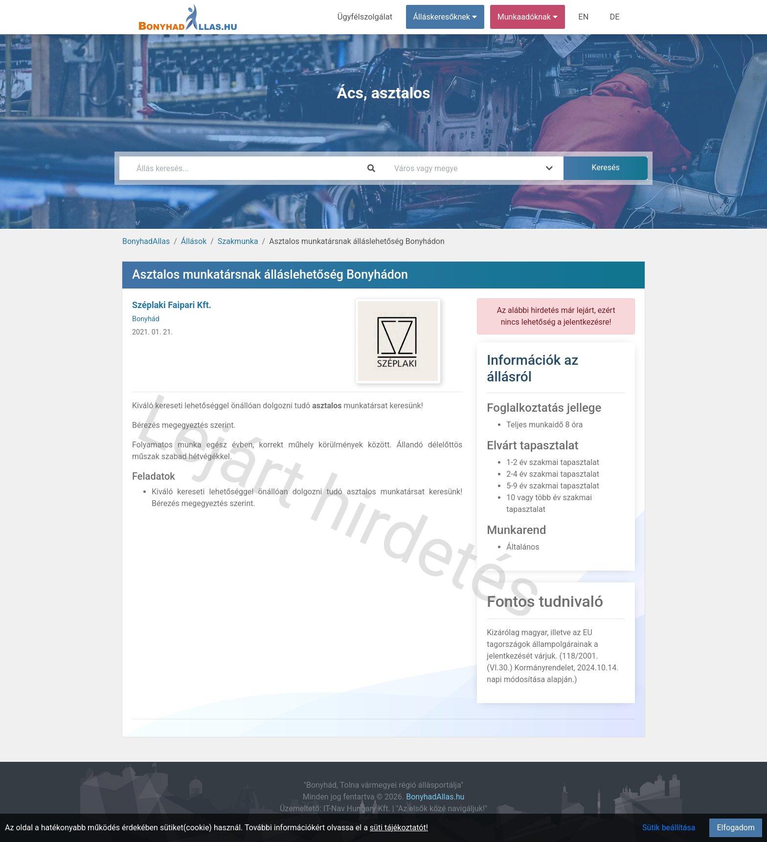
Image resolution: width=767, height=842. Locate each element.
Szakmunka (238, 241)
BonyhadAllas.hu (435, 796)
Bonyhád (145, 319)
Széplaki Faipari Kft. (171, 305)
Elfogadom (736, 827)
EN (585, 17)
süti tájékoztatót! (399, 827)
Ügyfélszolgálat (367, 17)
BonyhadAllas (146, 241)
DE (615, 17)
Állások (193, 241)
